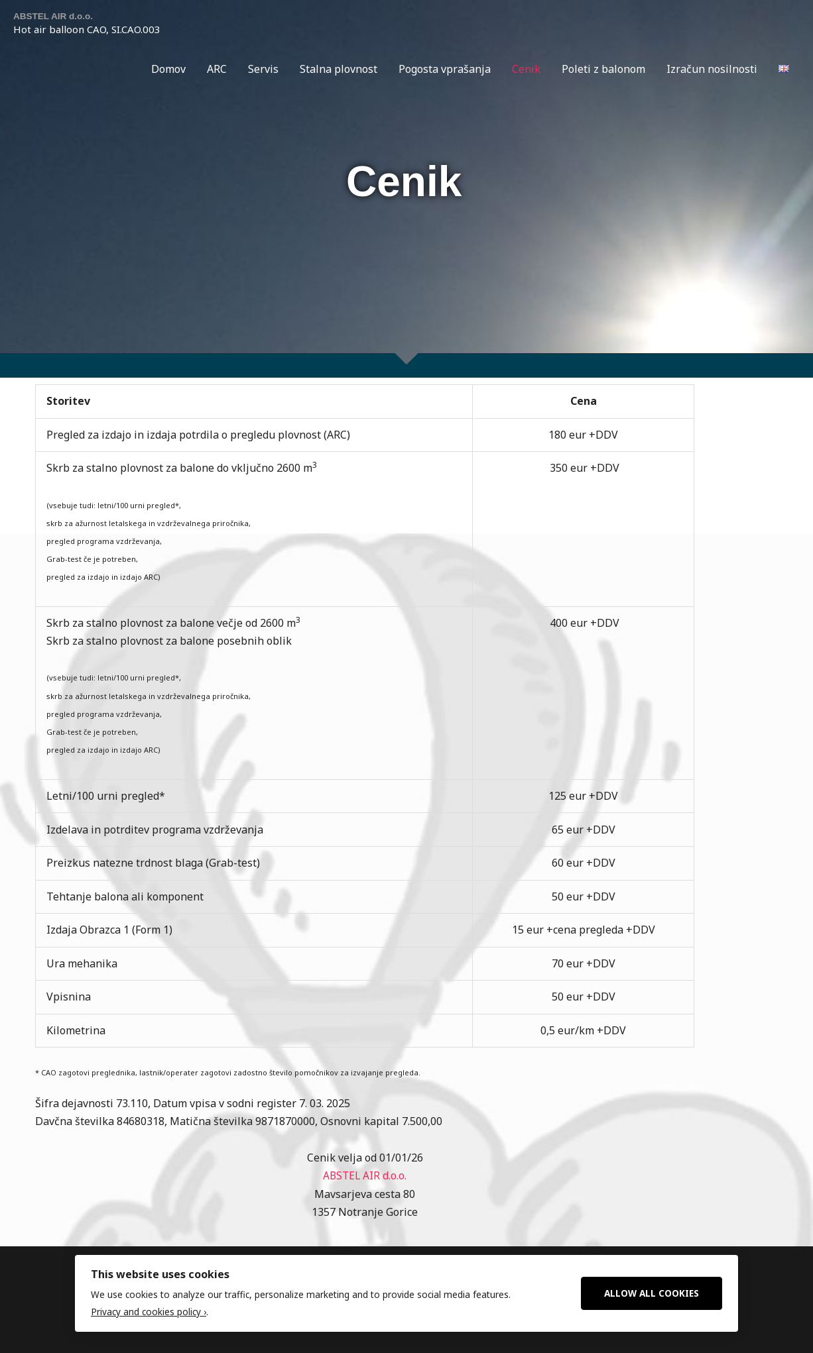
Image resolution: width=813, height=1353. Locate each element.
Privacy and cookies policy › (148, 1312)
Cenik (526, 69)
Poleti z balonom (603, 69)
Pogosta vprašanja (445, 69)
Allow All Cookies (651, 1292)
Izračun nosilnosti (711, 69)
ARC (217, 69)
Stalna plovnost (338, 69)
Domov (168, 69)
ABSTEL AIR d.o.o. (57, 16)
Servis (263, 69)
